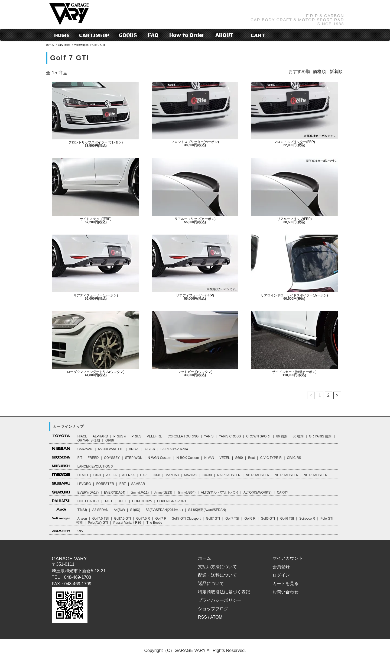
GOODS (128, 35)
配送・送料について (217, 575)
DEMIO (82, 475)
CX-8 (156, 475)
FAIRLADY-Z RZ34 (174, 449)
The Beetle (154, 523)
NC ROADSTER (286, 475)
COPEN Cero (142, 501)
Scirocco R (307, 518)
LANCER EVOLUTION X (95, 466)
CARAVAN (85, 449)
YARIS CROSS (230, 436)
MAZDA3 (172, 475)
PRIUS (136, 436)
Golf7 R (160, 518)
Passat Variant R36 (127, 523)
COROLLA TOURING (183, 436)
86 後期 (298, 436)
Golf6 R (250, 518)
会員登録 (281, 566)
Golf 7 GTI (98, 44)
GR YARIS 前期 (320, 436)
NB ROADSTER (257, 475)
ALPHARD (100, 436)
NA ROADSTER (228, 475)
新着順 (336, 71)
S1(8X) (135, 510)
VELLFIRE (154, 436)
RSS (202, 617)
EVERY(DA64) (114, 492)
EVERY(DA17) (88, 492)
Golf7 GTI (213, 518)
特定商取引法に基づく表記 (224, 592)
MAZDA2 (190, 475)
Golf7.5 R (143, 518)
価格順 (319, 71)
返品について (211, 583)
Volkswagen (81, 44)
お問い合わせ (285, 592)
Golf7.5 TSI (100, 518)
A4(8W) (119, 510)
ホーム (50, 44)
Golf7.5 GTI (122, 518)
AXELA (111, 475)
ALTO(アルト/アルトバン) (219, 492)
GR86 (109, 440)
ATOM (216, 617)
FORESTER (105, 484)
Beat (251, 458)
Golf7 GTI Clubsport (186, 518)
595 (80, 531)
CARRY (282, 492)
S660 (239, 458)
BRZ (122, 484)
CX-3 (97, 475)
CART (254, 35)
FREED (93, 458)
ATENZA (128, 475)
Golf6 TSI (287, 518)
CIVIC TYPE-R (271, 458)
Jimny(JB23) (163, 492)
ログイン (281, 575)
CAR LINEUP (94, 35)
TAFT (108, 501)
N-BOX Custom (188, 458)
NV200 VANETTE (110, 449)
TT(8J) (82, 510)
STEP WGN (133, 458)
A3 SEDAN (100, 510)
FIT (79, 458)
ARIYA (133, 449)
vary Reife (64, 44)
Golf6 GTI (268, 518)
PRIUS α (119, 436)
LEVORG (84, 484)
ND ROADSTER (315, 475)
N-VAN (209, 458)
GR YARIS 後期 (88, 440)
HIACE (82, 436)
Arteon (82, 518)
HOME (62, 35)
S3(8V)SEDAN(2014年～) (164, 510)
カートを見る (285, 583)
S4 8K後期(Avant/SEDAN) (207, 510)
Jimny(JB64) (186, 492)
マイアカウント (287, 558)
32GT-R (149, 449)
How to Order (186, 35)
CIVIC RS (294, 458)
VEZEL (225, 458)
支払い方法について (217, 566)
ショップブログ (213, 608)
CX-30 (207, 475)
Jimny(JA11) (140, 492)
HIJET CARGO (88, 501)
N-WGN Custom (159, 458)
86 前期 (281, 436)
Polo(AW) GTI (98, 523)
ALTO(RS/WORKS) (257, 492)
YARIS (208, 436)
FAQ (153, 35)
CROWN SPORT (258, 436)
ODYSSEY (112, 458)
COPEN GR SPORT (171, 501)
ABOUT (224, 35)
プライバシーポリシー (219, 600)
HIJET (122, 501)
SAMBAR (138, 484)
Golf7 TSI (232, 518)
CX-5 (143, 475)
